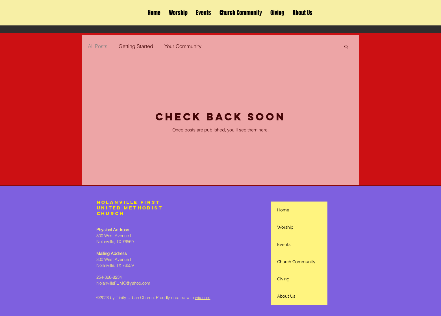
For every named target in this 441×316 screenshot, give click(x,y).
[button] (346, 47)
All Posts (97, 46)
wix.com (202, 297)
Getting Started (136, 46)
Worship (285, 227)
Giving (283, 279)
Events (283, 244)
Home (283, 210)
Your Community (182, 46)
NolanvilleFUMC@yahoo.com (123, 283)
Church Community (296, 261)
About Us (286, 296)
